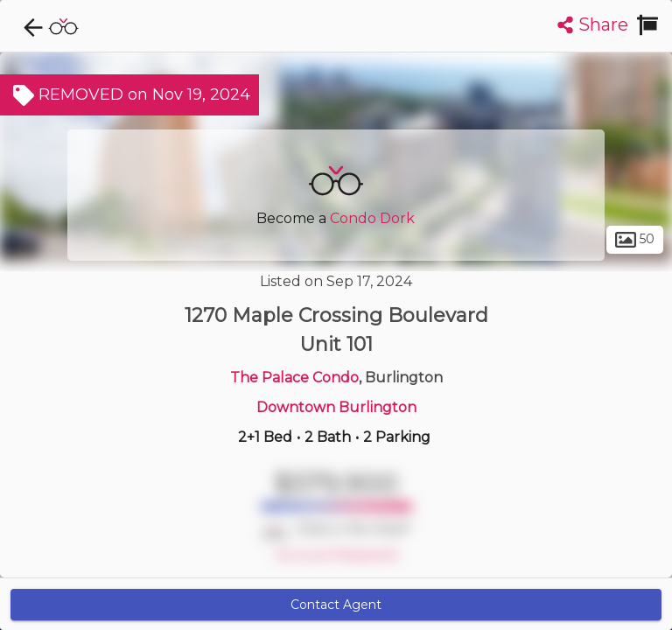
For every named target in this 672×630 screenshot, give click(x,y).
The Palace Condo (294, 377)
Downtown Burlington (336, 407)
